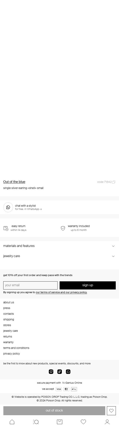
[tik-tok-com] (59, 373)
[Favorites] (83, 422)
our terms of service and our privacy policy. (61, 292)
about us (8, 302)
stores (7, 325)
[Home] (12, 422)
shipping (8, 319)
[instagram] (51, 373)
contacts (8, 313)
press (6, 308)
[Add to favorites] (111, 410)
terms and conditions (16, 348)
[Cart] (59, 422)
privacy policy (11, 353)
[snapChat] (68, 373)
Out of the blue (14, 182)
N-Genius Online (72, 383)
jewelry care (10, 331)
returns (7, 336)
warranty (8, 342)
